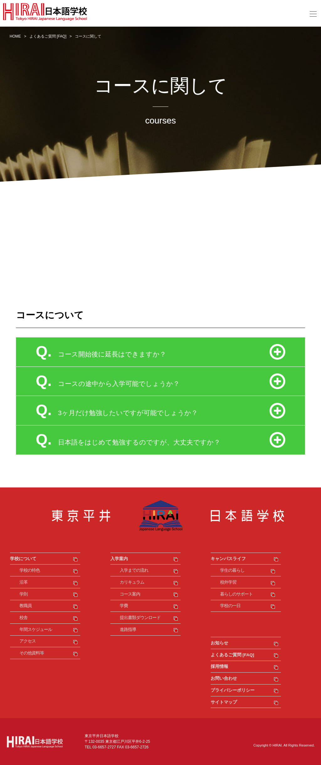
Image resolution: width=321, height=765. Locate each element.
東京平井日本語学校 (160, 515)
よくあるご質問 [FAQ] (232, 655)
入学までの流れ (134, 570)
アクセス (27, 641)
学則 (23, 594)
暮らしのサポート (236, 594)
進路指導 (128, 629)
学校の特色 (29, 570)
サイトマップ (224, 702)
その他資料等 (31, 653)
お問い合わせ (224, 678)
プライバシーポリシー (233, 690)
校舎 (23, 617)
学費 (124, 605)
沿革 (23, 582)
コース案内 (130, 594)
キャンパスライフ (228, 558)
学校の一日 (230, 605)
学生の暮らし (232, 570)
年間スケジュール (35, 629)
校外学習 (228, 582)
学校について (23, 558)
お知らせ (219, 643)
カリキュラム (132, 582)
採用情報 (219, 666)
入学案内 (119, 558)
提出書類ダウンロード (140, 617)
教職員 (25, 605)
